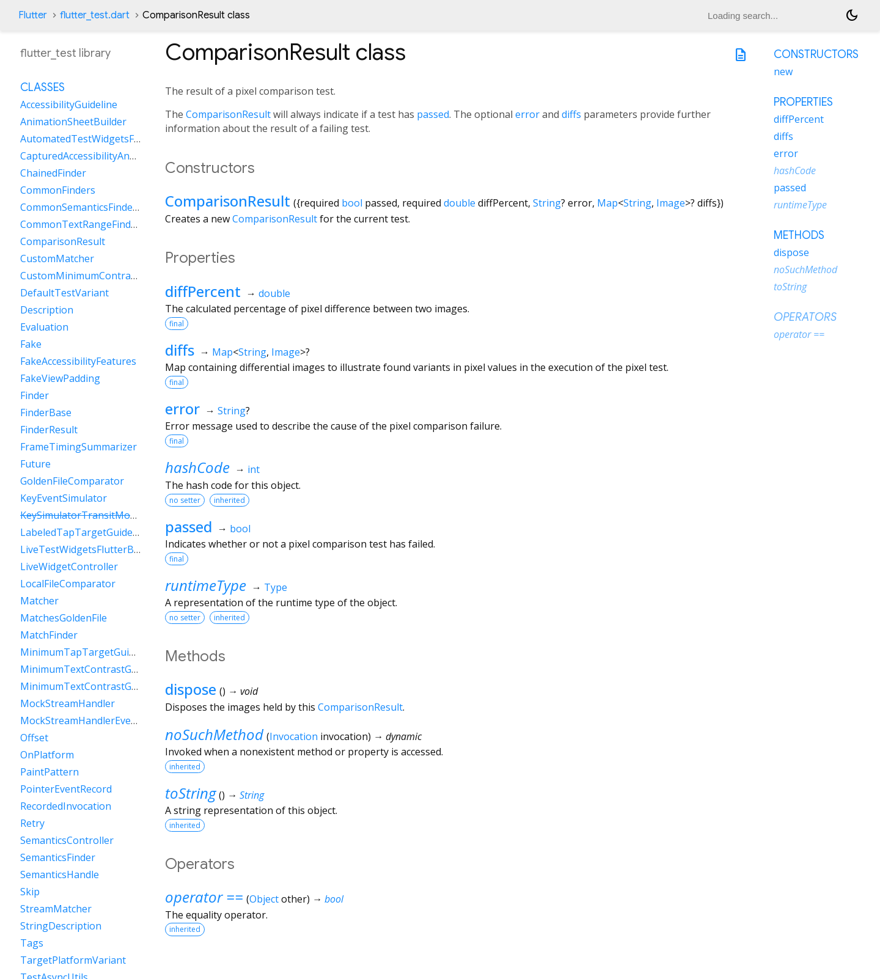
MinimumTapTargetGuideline (88, 652)
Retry (32, 823)
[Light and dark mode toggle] (852, 15)
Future (35, 464)
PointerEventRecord (66, 789)
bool (352, 203)
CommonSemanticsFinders (81, 207)
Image (670, 203)
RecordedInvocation (65, 806)
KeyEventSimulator (63, 498)
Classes (42, 87)
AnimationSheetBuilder (73, 121)
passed (433, 114)
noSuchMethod (214, 734)
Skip (30, 891)
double (459, 203)
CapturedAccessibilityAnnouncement (104, 156)
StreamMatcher (56, 908)
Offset (34, 737)
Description (46, 310)
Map (607, 203)
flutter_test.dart (95, 15)
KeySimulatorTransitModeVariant (97, 515)
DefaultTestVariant (64, 292)
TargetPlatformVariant (73, 960)
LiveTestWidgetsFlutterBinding (91, 549)
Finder (34, 395)
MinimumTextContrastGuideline (93, 669)
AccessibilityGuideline (68, 104)
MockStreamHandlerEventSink (90, 720)
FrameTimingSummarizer (78, 446)
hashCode (197, 467)
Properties (803, 102)
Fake (31, 344)
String (547, 203)
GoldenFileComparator (72, 481)
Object (264, 899)
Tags (31, 943)
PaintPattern (49, 772)
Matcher (39, 600)
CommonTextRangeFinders (82, 224)
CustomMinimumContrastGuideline (101, 275)
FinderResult (49, 429)
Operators (805, 317)
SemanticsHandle (59, 874)
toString (190, 793)
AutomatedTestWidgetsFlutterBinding (107, 138)
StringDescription (60, 926)
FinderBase (46, 412)
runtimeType (205, 585)
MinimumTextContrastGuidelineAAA (103, 686)
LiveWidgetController (69, 566)
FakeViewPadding (60, 378)
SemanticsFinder (57, 857)
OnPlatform (47, 754)
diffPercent (203, 291)
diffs (571, 114)
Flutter (32, 15)
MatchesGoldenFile (63, 618)
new (783, 71)
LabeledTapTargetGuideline (84, 532)
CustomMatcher (57, 258)
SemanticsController (67, 840)
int (254, 469)
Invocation (294, 736)
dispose (190, 689)
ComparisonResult (228, 114)
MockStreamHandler (67, 703)
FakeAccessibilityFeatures (78, 361)
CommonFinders (57, 190)
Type (275, 587)
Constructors (816, 54)
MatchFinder (49, 635)
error (527, 114)
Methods (799, 235)
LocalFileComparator (68, 583)
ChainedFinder (53, 173)
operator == (204, 897)
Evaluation (44, 327)
